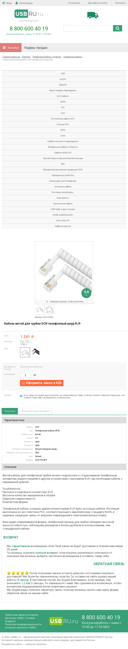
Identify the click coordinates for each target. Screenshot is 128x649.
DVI (62, 107)
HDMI (63, 101)
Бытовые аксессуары (63, 192)
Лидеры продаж (35, 48)
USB (63, 73)
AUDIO (63, 79)
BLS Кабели (62, 96)
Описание (9, 411)
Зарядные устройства (63, 175)
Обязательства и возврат (35, 411)
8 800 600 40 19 (29, 28)
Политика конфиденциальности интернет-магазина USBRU (23, 626)
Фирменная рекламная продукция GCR (62, 169)
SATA (62, 130)
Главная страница (11, 56)
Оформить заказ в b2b (44, 383)
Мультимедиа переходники (62, 90)
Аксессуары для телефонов (62, 181)
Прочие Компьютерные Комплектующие (63, 158)
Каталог (13, 48)
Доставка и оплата (97, 2)
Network (63, 85)
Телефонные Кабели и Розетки (47, 56)
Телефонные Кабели (72, 56)
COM (62, 135)
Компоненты (63, 198)
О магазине (74, 2)
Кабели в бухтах (63, 226)
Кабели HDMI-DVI (62, 152)
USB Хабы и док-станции (63, 209)
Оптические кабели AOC (63, 118)
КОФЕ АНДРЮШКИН (63, 215)
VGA (63, 113)
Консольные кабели (62, 203)
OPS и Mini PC (63, 220)
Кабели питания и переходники (63, 141)
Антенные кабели (62, 186)
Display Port (63, 124)
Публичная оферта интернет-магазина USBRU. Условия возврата (22, 618)
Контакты (121, 2)
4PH (63, 164)
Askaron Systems (36, 644)
